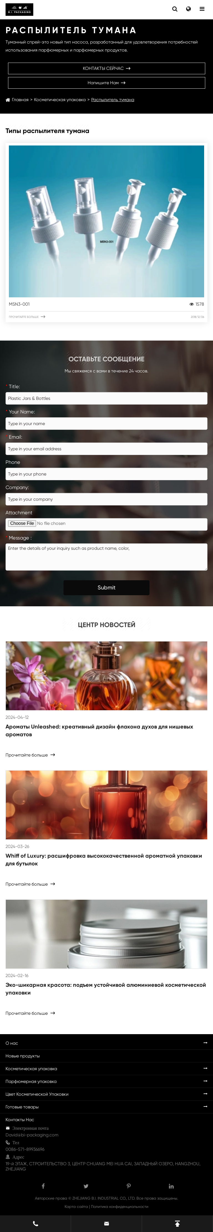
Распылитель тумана (112, 99)
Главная (20, 99)
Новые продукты (23, 1056)
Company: (17, 487)
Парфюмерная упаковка (31, 1081)
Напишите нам (106, 82)
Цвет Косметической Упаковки (37, 1094)
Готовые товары (22, 1107)
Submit (107, 587)
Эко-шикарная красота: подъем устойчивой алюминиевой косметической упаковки (106, 988)
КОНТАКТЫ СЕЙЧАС (106, 68)
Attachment (19, 512)
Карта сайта (76, 1206)
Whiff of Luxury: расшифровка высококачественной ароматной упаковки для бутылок (104, 859)
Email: (14, 437)
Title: (13, 386)
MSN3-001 (106, 304)
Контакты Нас (20, 1119)
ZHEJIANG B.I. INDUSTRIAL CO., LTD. (103, 1198)
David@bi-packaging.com (32, 1135)
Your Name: (20, 412)
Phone (13, 462)
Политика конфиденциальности (119, 1206)
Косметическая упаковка (60, 99)
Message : (19, 538)
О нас (12, 1043)
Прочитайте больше (106, 317)
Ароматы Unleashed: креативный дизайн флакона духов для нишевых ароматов (99, 730)
